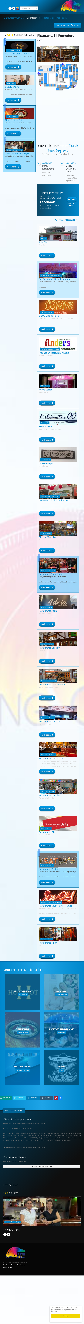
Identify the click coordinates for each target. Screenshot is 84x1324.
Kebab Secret (45, 389)
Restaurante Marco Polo (51, 758)
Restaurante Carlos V (49, 647)
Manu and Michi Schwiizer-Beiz (54, 500)
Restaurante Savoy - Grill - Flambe (55, 905)
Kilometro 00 (45, 426)
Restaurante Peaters (49, 869)
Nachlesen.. (47, 255)
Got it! (65, 1316)
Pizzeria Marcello (47, 537)
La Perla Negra (46, 463)
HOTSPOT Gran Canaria (17, 53)
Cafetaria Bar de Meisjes (17, 154)
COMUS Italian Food (49, 315)
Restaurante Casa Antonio (52, 684)
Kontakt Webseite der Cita (42, 1166)
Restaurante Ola (47, 832)
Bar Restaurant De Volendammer (55, 279)
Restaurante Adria (48, 610)
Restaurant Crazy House (51, 574)
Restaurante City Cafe (49, 721)
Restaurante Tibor (48, 942)
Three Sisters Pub (13, 120)
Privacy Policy (7, 1267)
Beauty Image (12, 86)
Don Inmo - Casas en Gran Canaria (14, 1265)
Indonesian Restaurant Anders (54, 352)
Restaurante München (50, 795)
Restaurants (49, 17)
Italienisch (62, 17)
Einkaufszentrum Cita (14, 17)
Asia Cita (43, 242)
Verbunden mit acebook (67, 25)
